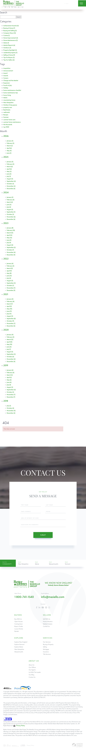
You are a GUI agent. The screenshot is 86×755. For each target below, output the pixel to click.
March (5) (10, 375)
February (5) (10, 143)
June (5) (9, 174)
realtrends (6, 112)
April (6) (9, 148)
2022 (5, 258)
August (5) (10, 179)
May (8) (9, 273)
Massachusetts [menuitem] (18, 653)
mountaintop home (9, 100)
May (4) (9, 151)
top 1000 (6, 127)
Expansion (6, 83)
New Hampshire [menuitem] (19, 651)
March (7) (10, 304)
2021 (5, 294)
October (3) (10, 184)
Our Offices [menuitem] (32, 669)
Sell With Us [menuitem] (46, 620)
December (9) (11, 290)
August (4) (10, 245)
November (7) (11, 288)
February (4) (10, 200)
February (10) (11, 230)
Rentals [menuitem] (16, 633)
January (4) (10, 299)
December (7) (11, 397)
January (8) (10, 228)
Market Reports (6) (9, 45)
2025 (5, 156)
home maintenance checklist (12, 90)
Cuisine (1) (6, 35)
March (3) (10, 146)
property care (7, 107)
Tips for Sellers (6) (8, 60)
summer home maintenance (12, 122)
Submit (43, 535)
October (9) (10, 321)
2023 (5, 223)
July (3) (9, 176)
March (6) (10, 167)
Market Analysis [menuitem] (47, 625)
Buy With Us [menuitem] (18, 620)
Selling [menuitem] (45, 648)
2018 (5, 400)
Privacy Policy (20, 727)
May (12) (9, 238)
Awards (5, 76)
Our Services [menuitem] (47, 643)
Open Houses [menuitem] (18, 623)
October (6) (10, 357)
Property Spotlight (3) (10, 50)
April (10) (9, 342)
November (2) (11, 186)
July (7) (9, 349)
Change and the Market (10, 80)
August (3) (10, 387)
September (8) (11, 319)
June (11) (9, 276)
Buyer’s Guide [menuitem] (18, 628)
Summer (6, 117)
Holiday (5, 88)
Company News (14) (9, 33)
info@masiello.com (52, 598)
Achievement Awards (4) (11, 26)
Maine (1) (6, 43)
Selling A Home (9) (9, 55)
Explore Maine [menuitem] (18, 648)
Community (7, 565)
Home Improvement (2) (10, 38)
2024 (6, 192)
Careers (5, 78)
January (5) (10, 162)
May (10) (9, 309)
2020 (6, 329)
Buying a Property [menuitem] (48, 646)
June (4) (9, 347)
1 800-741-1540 (68, 4)
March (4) (10, 202)
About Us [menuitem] (31, 666)
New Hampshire (8, 103)
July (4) (9, 207)
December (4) (11, 255)
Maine (5, 98)
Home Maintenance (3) (10, 40)
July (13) (9, 314)
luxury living (7, 95)
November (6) (11, 217)
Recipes (5, 115)
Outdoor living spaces (10, 105)
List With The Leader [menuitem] (35, 674)
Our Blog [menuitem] (31, 676)
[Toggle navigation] (81, 4)
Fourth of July (7, 85)
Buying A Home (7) (9, 28)
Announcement (8, 71)
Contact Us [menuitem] (46, 628)
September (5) (11, 247)
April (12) (9, 235)
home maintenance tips (10, 93)
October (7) (10, 250)
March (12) (10, 339)
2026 (5, 136)
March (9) (10, 268)
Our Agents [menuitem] (32, 671)
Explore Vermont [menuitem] (19, 646)
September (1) (11, 212)
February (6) (10, 373)
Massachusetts (53, 564)
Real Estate (6, 110)
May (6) (9, 380)
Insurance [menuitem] (46, 653)
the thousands (7, 125)
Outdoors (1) (7, 48)
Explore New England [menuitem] (20, 643)
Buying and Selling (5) (10, 31)
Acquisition (6, 68)
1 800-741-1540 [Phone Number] (24, 598)
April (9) (9, 271)
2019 (5, 365)
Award (5, 73)
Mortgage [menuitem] (46, 651)
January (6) (10, 263)
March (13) (10, 233)
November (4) (11, 252)
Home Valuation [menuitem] (48, 623)
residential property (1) (10, 53)
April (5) (9, 377)
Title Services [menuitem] (47, 655)
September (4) (11, 181)
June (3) (9, 153)
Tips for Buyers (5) (9, 57)
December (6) (11, 189)
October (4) (10, 408)
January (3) (10, 141)
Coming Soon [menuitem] (18, 625)
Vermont (67, 564)
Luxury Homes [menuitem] (18, 630)
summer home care (9, 120)
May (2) (9, 171)
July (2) (9, 406)
